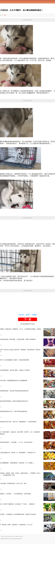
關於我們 (3, 577)
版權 (15, 577)
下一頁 (27, 358)
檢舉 (5, 15)
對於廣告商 (19, 577)
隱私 (13, 577)
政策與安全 (7, 577)
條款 (11, 577)
